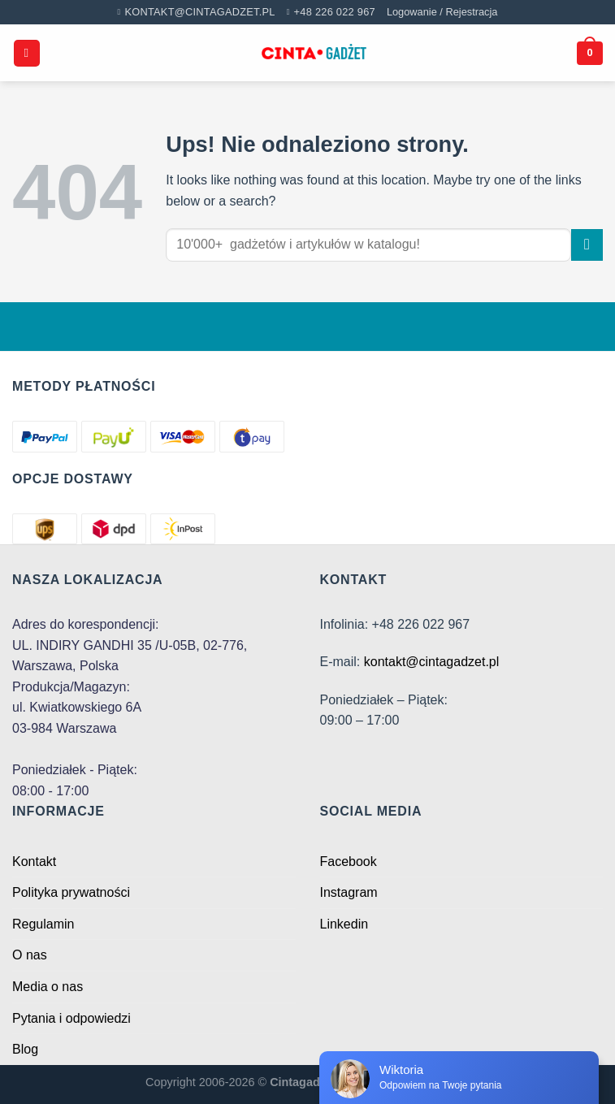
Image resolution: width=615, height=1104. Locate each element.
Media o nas (47, 987)
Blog (25, 1049)
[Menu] (27, 53)
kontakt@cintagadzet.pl (432, 662)
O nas (29, 955)
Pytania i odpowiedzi (71, 1018)
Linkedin (344, 924)
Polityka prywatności (71, 892)
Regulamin (43, 924)
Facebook (348, 861)
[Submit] (587, 245)
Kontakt (34, 861)
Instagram (349, 892)
